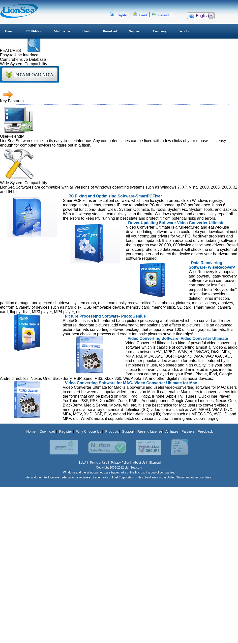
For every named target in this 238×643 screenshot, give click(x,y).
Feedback (205, 431)
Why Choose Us (89, 431)
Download (110, 31)
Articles (184, 31)
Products (112, 431)
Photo (86, 31)
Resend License (149, 431)
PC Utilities (33, 31)
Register (122, 15)
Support (135, 31)
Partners (188, 431)
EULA (82, 462)
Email (143, 15)
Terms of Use (99, 462)
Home (9, 31)
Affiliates (171, 431)
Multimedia (62, 31)
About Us (139, 462)
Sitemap (154, 462)
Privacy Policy (120, 462)
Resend (163, 15)
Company (159, 31)
